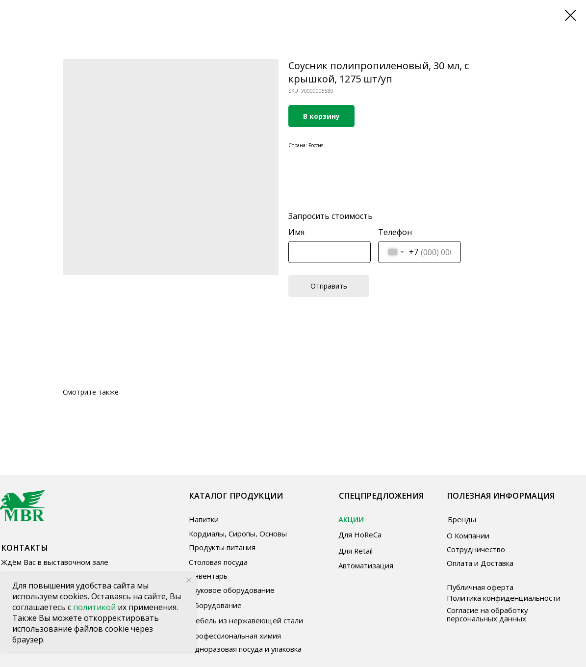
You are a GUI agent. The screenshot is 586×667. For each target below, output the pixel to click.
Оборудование (215, 605)
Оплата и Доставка (480, 563)
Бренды (462, 519)
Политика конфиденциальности (504, 598)
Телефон (395, 232)
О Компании (468, 535)
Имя (296, 232)
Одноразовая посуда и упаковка (245, 649)
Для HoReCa (360, 534)
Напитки (204, 519)
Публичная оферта (480, 587)
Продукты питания (222, 547)
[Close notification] (189, 580)
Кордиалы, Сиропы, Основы (238, 533)
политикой (95, 607)
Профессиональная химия (235, 635)
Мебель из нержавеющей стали (246, 620)
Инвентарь (208, 576)
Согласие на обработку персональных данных (487, 614)
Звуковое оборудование (232, 590)
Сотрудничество (476, 549)
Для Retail (355, 551)
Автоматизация (365, 565)
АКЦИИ (351, 519)
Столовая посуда (218, 562)
